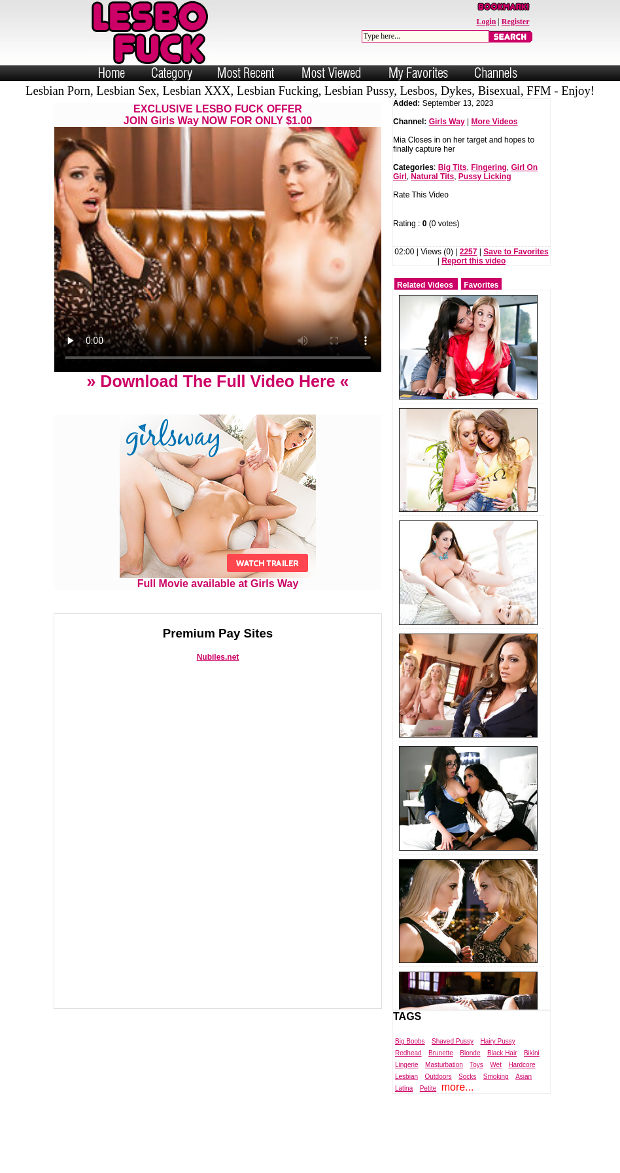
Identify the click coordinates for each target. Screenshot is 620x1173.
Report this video (473, 260)
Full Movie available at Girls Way (218, 579)
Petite (428, 1088)
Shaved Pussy (453, 1041)
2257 (468, 251)
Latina (404, 1088)
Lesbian (406, 1076)
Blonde (470, 1053)
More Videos (494, 121)
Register (516, 21)
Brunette (440, 1053)
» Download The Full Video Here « (217, 381)
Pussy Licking (484, 176)
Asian (523, 1076)
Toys (476, 1064)
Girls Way (447, 121)
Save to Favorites (515, 251)
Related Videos (425, 285)
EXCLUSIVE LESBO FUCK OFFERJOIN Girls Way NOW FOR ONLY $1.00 (218, 114)
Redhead (408, 1053)
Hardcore (521, 1064)
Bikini (532, 1053)
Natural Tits (432, 176)
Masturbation (444, 1064)
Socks (467, 1076)
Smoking (496, 1076)
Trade (368, 1162)
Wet (496, 1064)
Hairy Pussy (497, 1041)
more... (457, 1087)
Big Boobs (410, 1041)
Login (486, 21)
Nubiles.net (218, 657)
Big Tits (452, 167)
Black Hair (502, 1053)
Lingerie (407, 1064)
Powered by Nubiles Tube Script (296, 1162)
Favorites (481, 285)
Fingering (489, 167)
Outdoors (437, 1076)
